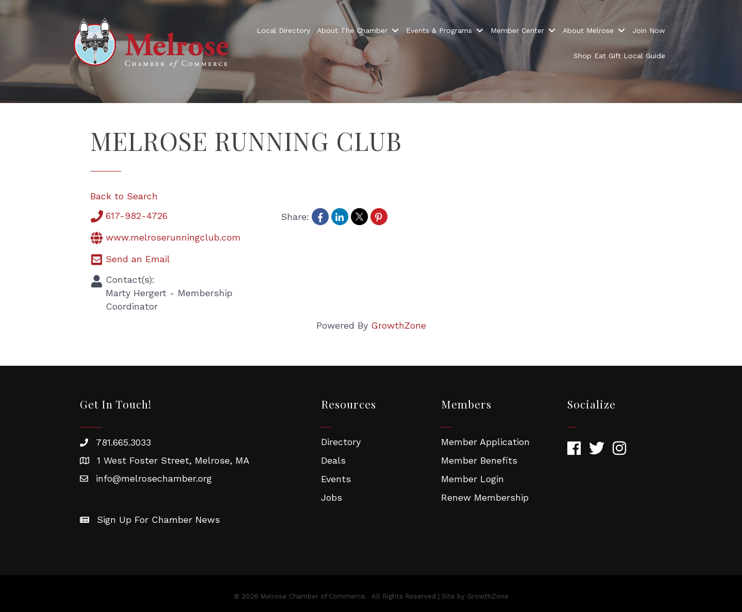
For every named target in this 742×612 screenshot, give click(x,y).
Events (336, 478)
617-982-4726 (128, 216)
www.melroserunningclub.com (165, 238)
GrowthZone (398, 325)
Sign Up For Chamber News (158, 519)
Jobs (331, 497)
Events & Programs (439, 30)
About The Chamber (352, 30)
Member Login (472, 478)
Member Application (485, 441)
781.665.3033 (123, 442)
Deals (333, 460)
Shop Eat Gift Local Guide (619, 56)
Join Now (648, 30)
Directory (341, 441)
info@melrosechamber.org (154, 478)
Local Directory (283, 30)
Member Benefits (479, 460)
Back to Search (124, 196)
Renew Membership (485, 497)
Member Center (517, 30)
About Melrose (588, 30)
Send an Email (130, 259)
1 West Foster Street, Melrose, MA (173, 460)
